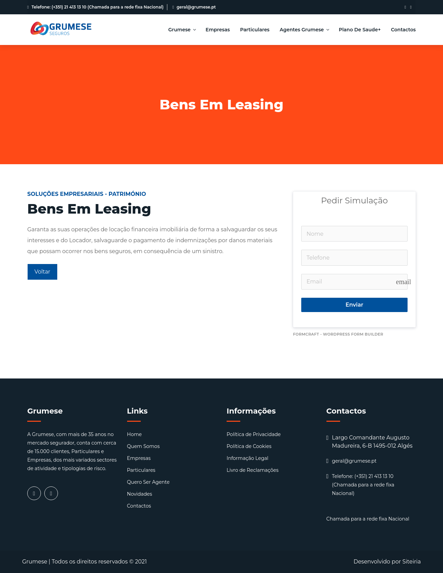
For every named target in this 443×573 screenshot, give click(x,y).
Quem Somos (143, 446)
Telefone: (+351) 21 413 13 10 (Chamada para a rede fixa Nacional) (95, 7)
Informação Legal (248, 458)
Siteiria (411, 561)
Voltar (42, 271)
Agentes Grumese (304, 30)
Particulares (254, 30)
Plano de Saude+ (360, 30)
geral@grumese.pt (194, 7)
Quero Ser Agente (148, 482)
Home (134, 434)
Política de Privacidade (254, 434)
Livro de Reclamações (252, 470)
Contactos (403, 30)
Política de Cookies (249, 446)
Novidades (139, 494)
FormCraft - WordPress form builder (338, 334)
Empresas (217, 30)
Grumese (182, 30)
